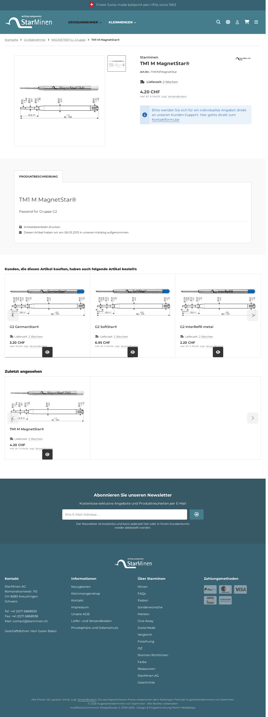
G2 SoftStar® (106, 327)
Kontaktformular (166, 119)
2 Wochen (170, 82)
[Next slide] (252, 315)
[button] (116, 63)
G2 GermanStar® (24, 327)
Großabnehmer (85, 22)
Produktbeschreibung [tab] (38, 176)
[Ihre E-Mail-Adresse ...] (124, 514)
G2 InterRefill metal (196, 327)
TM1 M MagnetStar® (27, 429)
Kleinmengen (122, 22)
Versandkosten (177, 96)
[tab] (69, 360)
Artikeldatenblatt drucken (42, 227)
